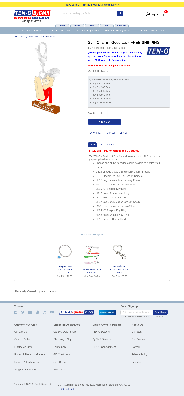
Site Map (136, 362)
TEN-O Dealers (101, 331)
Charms (51, 37)
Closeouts (121, 26)
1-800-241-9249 (66, 389)
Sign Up (160, 312)
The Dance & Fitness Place (149, 30)
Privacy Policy (139, 354)
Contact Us (20, 331)
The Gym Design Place (87, 30)
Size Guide (59, 362)
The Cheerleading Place (117, 30)
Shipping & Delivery (25, 369)
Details (92, 144)
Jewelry (43, 37)
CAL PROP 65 (106, 144)
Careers (136, 347)
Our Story (137, 331)
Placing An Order (23, 347)
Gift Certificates (62, 354)
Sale (92, 26)
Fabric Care (60, 347)
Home (62, 26)
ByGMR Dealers (102, 339)
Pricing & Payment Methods (29, 354)
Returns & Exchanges (26, 362)
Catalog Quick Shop (64, 331)
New (107, 26)
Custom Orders (22, 339)
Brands (77, 26)
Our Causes (138, 339)
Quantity (92, 113)
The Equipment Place (58, 30)
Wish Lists (59, 369)
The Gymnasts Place (31, 30)
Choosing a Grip (62, 339)
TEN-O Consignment (104, 347)
